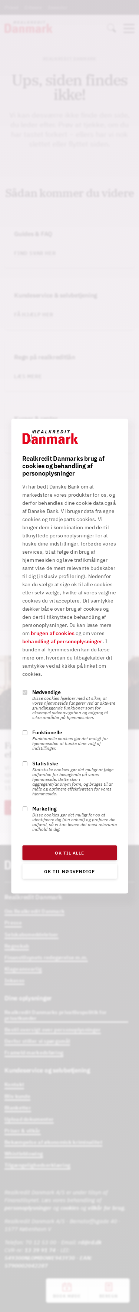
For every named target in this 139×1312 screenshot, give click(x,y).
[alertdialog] (69, 656)
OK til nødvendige (69, 871)
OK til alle (69, 853)
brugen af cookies (53, 633)
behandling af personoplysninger (62, 641)
